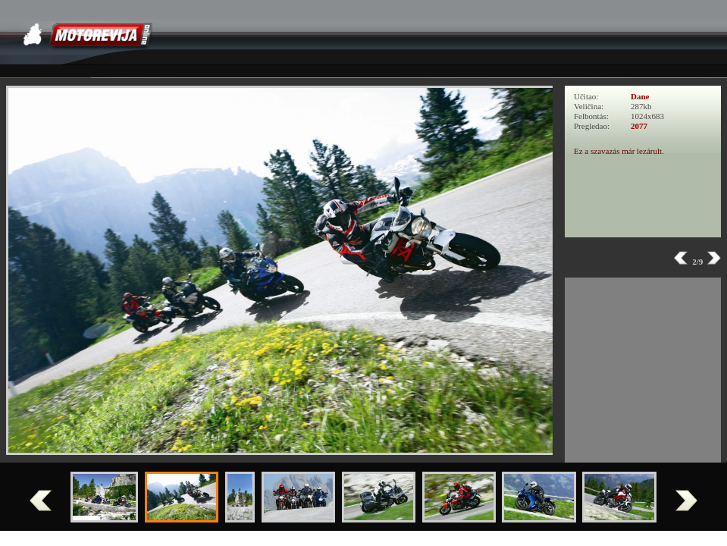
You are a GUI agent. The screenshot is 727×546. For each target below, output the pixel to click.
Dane (640, 96)
